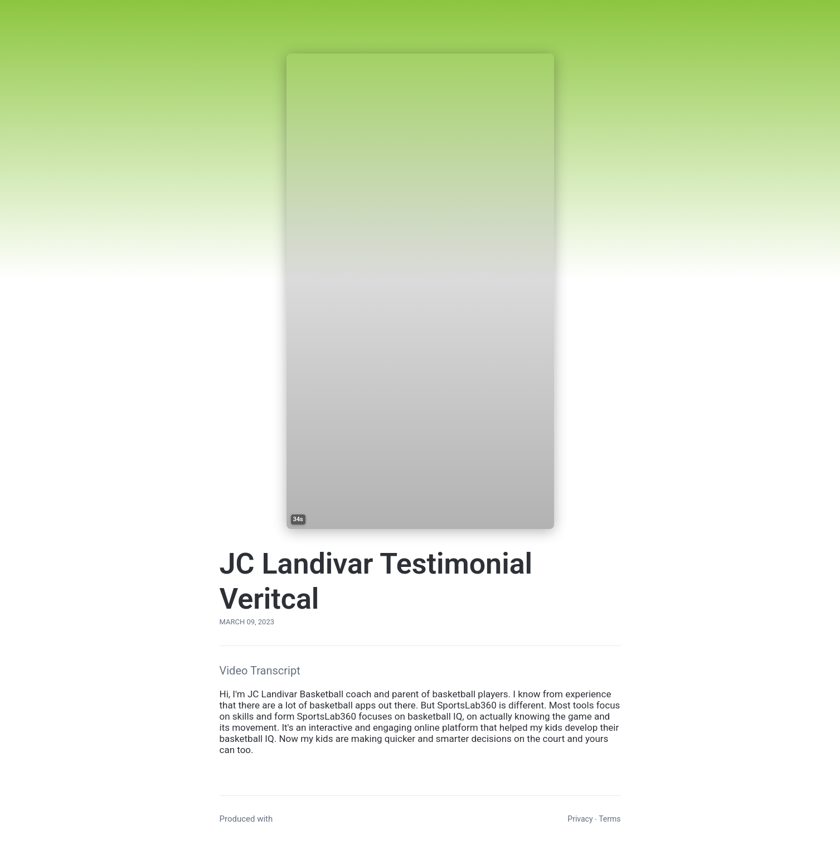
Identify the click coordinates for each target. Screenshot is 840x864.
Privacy (580, 818)
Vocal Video (297, 819)
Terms (609, 818)
